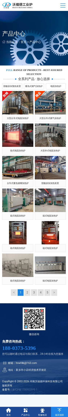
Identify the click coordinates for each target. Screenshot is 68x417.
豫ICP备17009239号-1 (24, 389)
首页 (23, 42)
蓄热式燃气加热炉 (34, 86)
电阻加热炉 (55, 86)
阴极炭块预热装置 (12, 86)
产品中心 (35, 42)
